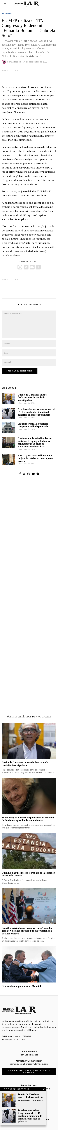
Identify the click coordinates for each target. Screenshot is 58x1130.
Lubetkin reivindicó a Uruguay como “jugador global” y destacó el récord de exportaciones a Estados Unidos (27, 931)
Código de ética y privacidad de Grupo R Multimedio (29, 1071)
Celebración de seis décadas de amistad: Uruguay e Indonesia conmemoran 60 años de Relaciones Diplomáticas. (34, 442)
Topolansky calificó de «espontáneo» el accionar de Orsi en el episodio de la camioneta (28, 819)
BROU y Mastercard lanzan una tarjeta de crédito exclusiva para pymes (35, 458)
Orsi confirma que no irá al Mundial (21, 986)
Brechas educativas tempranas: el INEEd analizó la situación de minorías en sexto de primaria (36, 412)
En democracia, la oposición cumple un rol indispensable (33, 425)
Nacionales (7, 14)
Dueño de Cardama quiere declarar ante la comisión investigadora (32, 397)
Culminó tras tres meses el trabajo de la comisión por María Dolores (28, 874)
